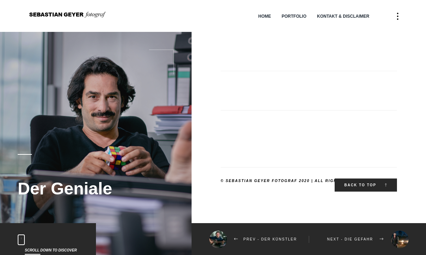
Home (264, 16)
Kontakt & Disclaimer (343, 16)
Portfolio (294, 16)
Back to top (365, 185)
